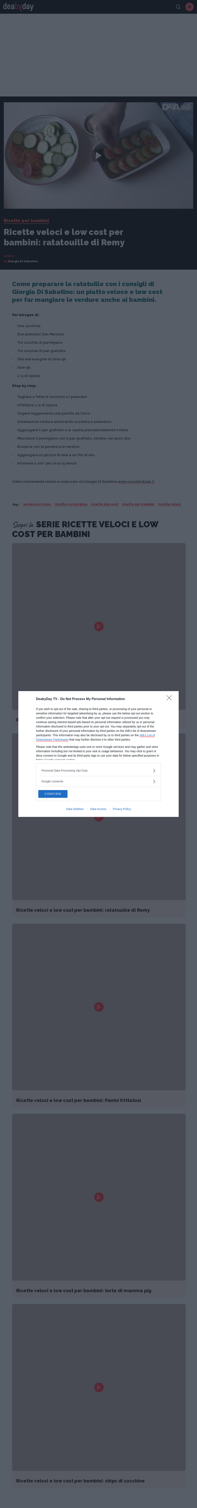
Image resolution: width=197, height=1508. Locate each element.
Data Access (98, 809)
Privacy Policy (122, 809)
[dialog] (98, 754)
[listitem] (98, 770)
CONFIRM (58, 794)
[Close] (171, 699)
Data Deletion (75, 809)
